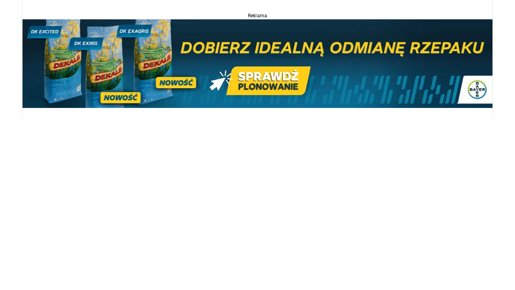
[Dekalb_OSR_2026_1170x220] (257, 63)
